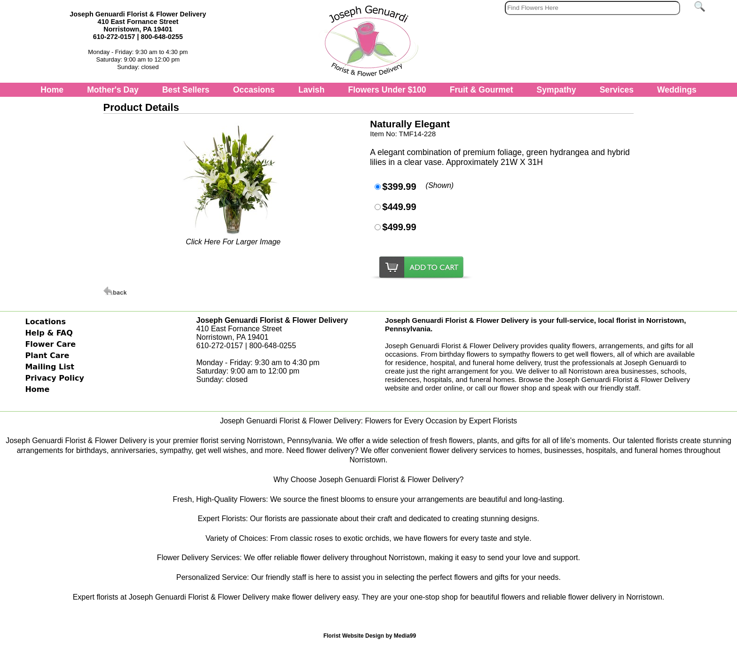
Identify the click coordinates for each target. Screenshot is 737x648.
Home (51, 89)
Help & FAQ (48, 332)
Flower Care (50, 344)
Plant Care (47, 355)
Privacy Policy (54, 378)
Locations (45, 321)
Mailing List (49, 366)
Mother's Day (113, 89)
